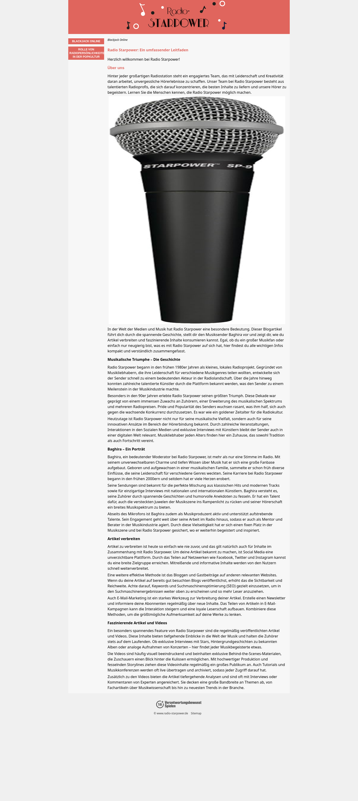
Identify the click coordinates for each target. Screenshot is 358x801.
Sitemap (196, 713)
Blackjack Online (86, 41)
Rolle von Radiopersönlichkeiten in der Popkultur (86, 53)
